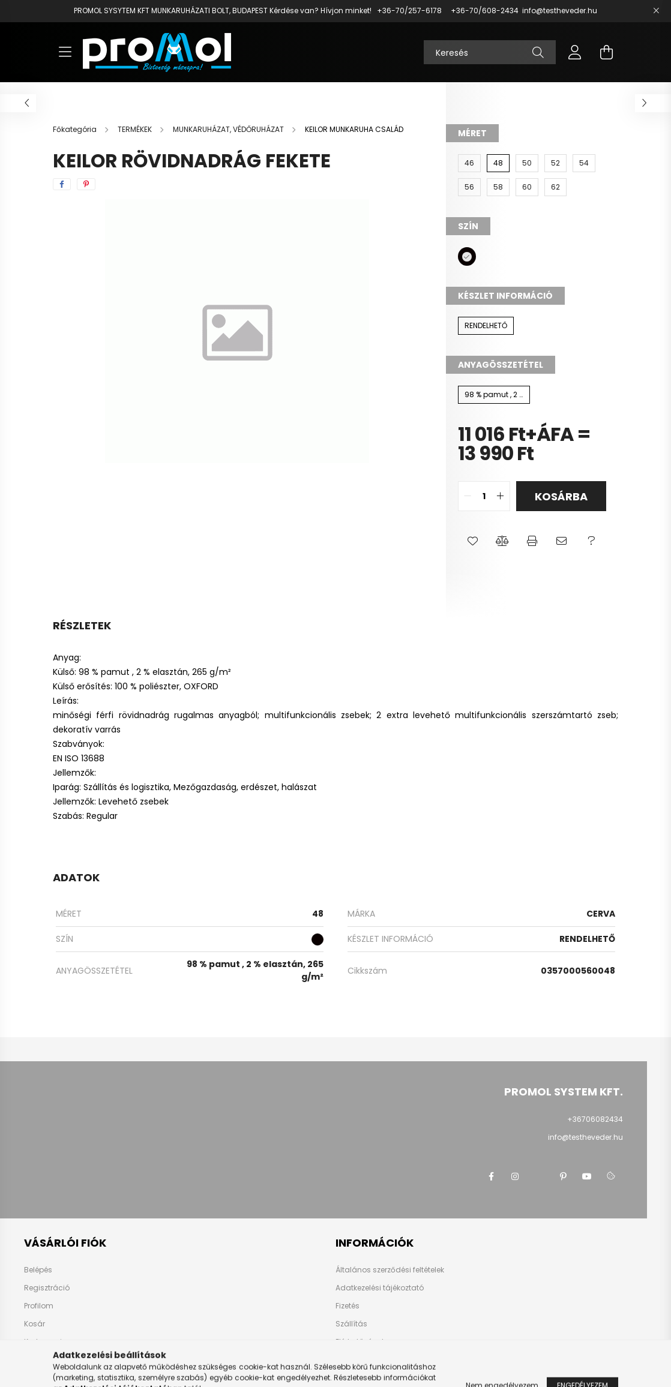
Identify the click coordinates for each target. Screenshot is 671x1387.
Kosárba (561, 496)
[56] (469, 187)
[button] (472, 541)
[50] (527, 163)
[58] (498, 187)
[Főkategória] (75, 129)
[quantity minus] (468, 496)
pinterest (563, 1176)
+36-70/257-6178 (409, 10)
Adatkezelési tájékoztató (380, 1288)
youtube (587, 1176)
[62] (555, 187)
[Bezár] (656, 11)
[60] (527, 187)
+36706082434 (595, 1119)
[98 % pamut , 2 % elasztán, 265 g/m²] (494, 395)
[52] (555, 163)
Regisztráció (47, 1288)
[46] (469, 163)
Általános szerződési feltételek (390, 1270)
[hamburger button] (65, 52)
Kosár (34, 1324)
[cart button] (606, 52)
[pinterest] (86, 184)
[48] (498, 163)
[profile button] (575, 52)
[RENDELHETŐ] (486, 326)
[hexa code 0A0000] (467, 256)
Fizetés (348, 1306)
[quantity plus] (501, 496)
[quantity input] (484, 496)
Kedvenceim (47, 1342)
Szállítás (351, 1324)
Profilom (38, 1306)
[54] (584, 163)
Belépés (38, 1270)
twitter (539, 1176)
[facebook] (62, 184)
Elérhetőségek (360, 1342)
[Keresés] (490, 52)
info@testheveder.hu (559, 10)
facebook (491, 1176)
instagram (515, 1176)
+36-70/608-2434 (484, 10)
